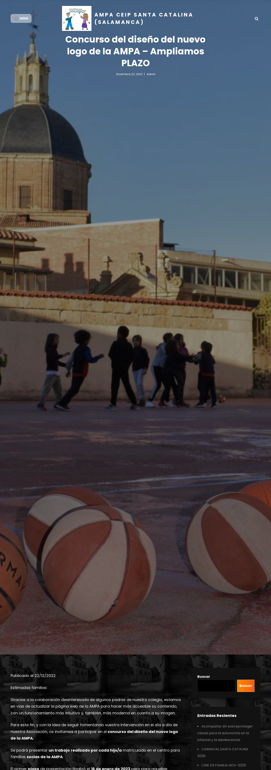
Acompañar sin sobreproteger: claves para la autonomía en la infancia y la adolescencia (225, 733)
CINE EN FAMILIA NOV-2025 (224, 765)
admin (151, 77)
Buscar (203, 676)
